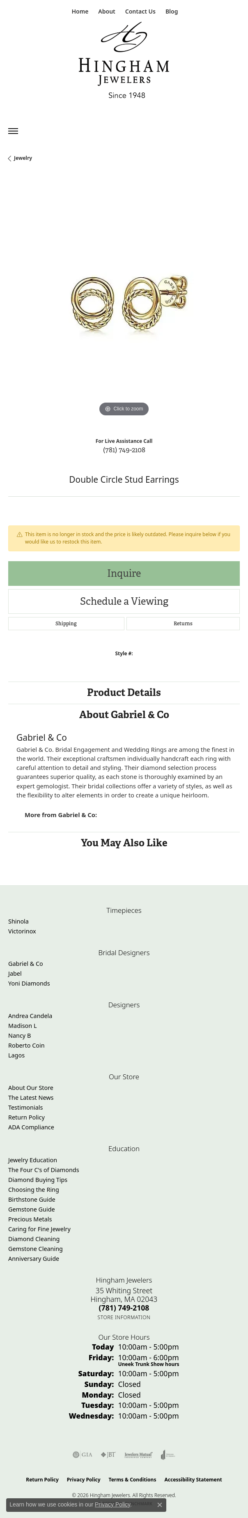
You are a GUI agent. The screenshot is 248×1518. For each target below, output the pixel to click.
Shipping (66, 623)
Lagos (16, 1055)
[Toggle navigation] (13, 131)
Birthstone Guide (31, 1199)
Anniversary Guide (33, 1258)
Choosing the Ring (33, 1189)
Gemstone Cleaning (35, 1249)
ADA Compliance (31, 1127)
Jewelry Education (32, 1160)
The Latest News (30, 1097)
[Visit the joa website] (168, 1455)
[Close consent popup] (159, 1504)
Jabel (15, 973)
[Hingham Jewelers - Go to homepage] (124, 62)
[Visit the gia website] (82, 1455)
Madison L (22, 1026)
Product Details (124, 692)
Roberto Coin (26, 1045)
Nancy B (19, 1035)
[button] (105, 11)
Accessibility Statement (193, 1479)
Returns (183, 623)
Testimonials (25, 1107)
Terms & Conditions (132, 1479)
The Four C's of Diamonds (43, 1170)
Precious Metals (30, 1219)
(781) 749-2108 (124, 449)
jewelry (23, 157)
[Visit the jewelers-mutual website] (138, 1455)
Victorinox (22, 931)
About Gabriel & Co (124, 714)
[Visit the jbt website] (108, 1455)
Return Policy (26, 1117)
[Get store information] (124, 1317)
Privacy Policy (84, 1479)
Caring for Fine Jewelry (39, 1229)
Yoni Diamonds (29, 983)
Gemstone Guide (31, 1209)
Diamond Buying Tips (37, 1180)
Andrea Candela (30, 1016)
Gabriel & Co (25, 963)
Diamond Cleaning (34, 1239)
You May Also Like (124, 842)
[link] (79, 11)
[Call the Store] (124, 1308)
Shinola (18, 921)
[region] (124, 303)
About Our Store (30, 1088)
